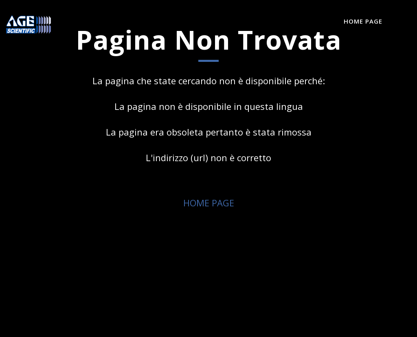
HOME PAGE (208, 203)
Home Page (363, 21)
